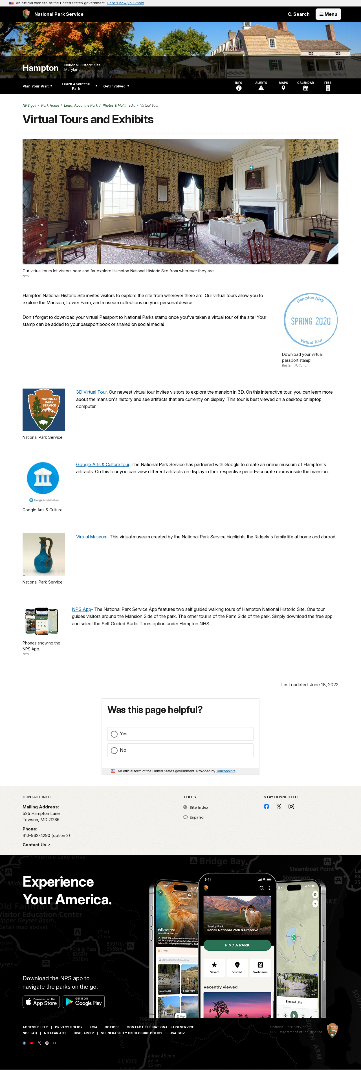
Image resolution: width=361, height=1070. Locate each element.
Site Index (195, 807)
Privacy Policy (69, 1027)
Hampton (41, 68)
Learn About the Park (80, 86)
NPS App (81, 609)
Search (299, 14)
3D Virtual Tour (91, 392)
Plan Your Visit (37, 86)
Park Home (50, 105)
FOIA (93, 1027)
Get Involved (116, 86)
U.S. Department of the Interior (296, 1032)
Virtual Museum (91, 537)
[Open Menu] (328, 14)
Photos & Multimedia (119, 105)
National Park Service (288, 1027)
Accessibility (35, 1027)
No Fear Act (55, 1033)
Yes (123, 733)
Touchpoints (225, 771)
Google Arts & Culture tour (102, 464)
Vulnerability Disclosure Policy (131, 1033)
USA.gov (177, 1033)
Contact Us (35, 844)
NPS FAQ (30, 1033)
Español (193, 817)
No (123, 750)
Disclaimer (84, 1033)
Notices (112, 1027)
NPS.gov (29, 105)
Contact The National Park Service (160, 1027)
